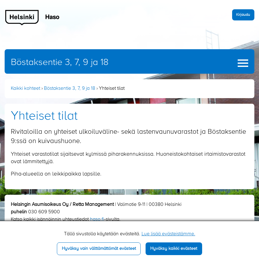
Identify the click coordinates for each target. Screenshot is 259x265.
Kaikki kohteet (25, 88)
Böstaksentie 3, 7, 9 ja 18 (59, 62)
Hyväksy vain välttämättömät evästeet (99, 248)
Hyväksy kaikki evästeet (173, 248)
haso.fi (97, 219)
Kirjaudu (243, 15)
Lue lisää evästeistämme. (168, 234)
